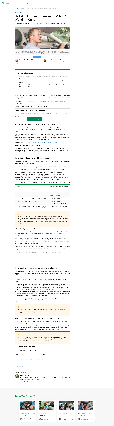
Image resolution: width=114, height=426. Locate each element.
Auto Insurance (46, 390)
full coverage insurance (46, 177)
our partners (36, 53)
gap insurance (58, 233)
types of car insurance (52, 167)
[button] (28, 63)
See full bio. (37, 379)
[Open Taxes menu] (74, 3)
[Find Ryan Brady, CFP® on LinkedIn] (28, 382)
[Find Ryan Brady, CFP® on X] (21, 382)
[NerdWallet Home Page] (7, 3)
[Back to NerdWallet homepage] (16, 9)
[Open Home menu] (31, 3)
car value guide (29, 313)
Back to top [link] (20, 366)
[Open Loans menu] (36, 3)
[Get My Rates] (34, 119)
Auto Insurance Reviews (30, 390)
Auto (28, 8)
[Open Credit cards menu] (18, 3)
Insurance (21, 8)
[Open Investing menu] (59, 3)
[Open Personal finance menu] (51, 3)
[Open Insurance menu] (41, 3)
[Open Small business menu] (67, 3)
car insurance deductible (35, 286)
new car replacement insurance (25, 293)
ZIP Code (17, 116)
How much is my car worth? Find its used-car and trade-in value (39, 142)
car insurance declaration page (51, 221)
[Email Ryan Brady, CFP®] (24, 382)
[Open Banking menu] (25, 3)
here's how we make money (47, 53)
